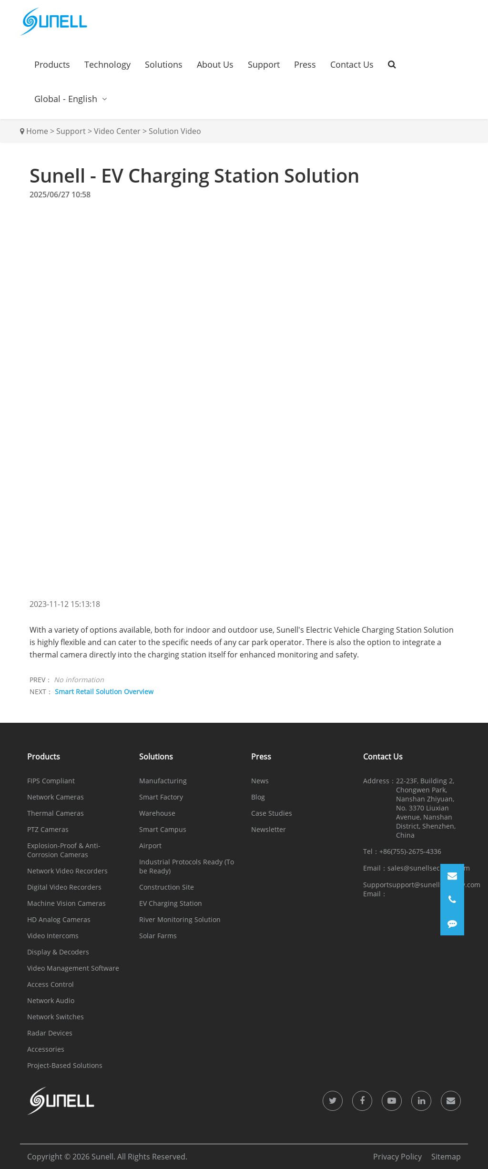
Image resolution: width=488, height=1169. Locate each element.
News (260, 780)
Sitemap (446, 1156)
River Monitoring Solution (180, 919)
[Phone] (452, 900)
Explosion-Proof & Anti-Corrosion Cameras (64, 850)
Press (305, 64)
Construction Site (166, 887)
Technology (107, 64)
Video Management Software (73, 968)
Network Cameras (55, 796)
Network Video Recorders (67, 870)
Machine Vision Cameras (66, 903)
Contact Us (352, 64)
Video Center (117, 131)
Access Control (50, 984)
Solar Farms (158, 935)
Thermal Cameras (55, 813)
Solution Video (175, 131)
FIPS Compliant (51, 780)
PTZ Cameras (48, 829)
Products (52, 64)
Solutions (164, 64)
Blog (258, 796)
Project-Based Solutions (64, 1065)
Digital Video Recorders (64, 887)
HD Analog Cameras (59, 919)
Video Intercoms (53, 935)
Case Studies (271, 813)
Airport (150, 845)
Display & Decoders (58, 951)
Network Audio (50, 1000)
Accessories (45, 1049)
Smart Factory (161, 796)
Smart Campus (162, 829)
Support (264, 64)
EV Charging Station (170, 903)
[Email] (452, 876)
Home (37, 131)
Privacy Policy (397, 1156)
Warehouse (157, 813)
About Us (215, 64)
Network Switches (55, 1016)
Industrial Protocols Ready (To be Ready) (186, 866)
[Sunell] (53, 21)
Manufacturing (163, 780)
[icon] (332, 1100)
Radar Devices (49, 1032)
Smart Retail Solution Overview (104, 691)
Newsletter (268, 829)
